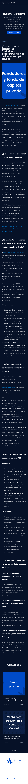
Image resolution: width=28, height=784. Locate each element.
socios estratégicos (8, 388)
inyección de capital (11, 106)
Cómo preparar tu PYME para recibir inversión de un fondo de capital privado (13, 229)
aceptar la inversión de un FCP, (13, 253)
